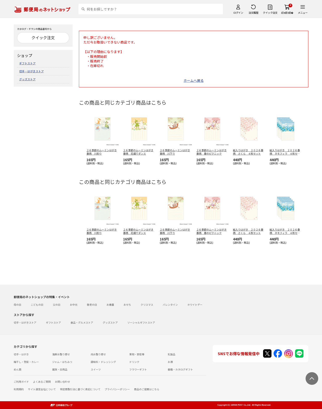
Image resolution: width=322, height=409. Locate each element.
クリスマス (147, 304)
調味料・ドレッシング (103, 362)
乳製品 (171, 354)
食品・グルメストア (82, 322)
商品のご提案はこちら (146, 389)
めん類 (17, 369)
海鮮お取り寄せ (61, 354)
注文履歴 (253, 12)
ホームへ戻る (194, 80)
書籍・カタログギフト (180, 369)
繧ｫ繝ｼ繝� (287, 12)
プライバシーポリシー (117, 389)
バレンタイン (170, 304)
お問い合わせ (62, 381)
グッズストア (27, 79)
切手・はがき (21, 354)
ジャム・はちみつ (62, 362)
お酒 (170, 362)
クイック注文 (270, 12)
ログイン (238, 12)
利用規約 (19, 389)
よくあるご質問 (42, 381)
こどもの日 (37, 304)
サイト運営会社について (42, 389)
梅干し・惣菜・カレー (26, 362)
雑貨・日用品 (59, 369)
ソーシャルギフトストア (141, 322)
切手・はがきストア (31, 71)
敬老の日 (92, 304)
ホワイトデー (194, 304)
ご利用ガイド (21, 381)
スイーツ (96, 369)
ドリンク (134, 362)
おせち (127, 304)
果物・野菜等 (136, 354)
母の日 (17, 304)
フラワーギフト (138, 369)
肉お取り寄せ (98, 354)
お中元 (73, 304)
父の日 (56, 304)
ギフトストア (27, 63)
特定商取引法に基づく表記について (80, 389)
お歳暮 (110, 304)
